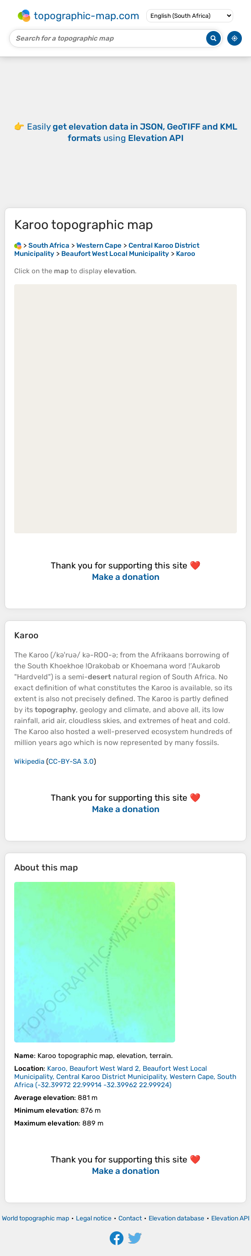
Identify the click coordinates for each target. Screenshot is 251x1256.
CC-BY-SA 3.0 (71, 761)
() (125, 1076)
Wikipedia (29, 761)
